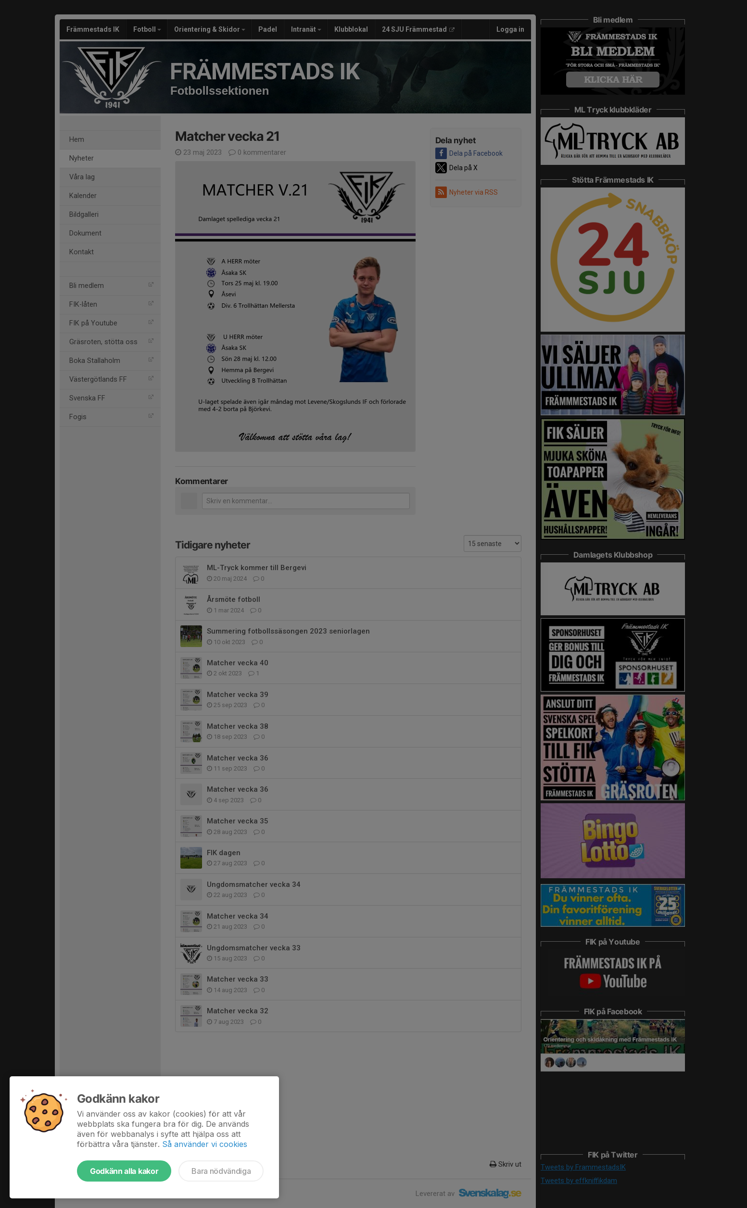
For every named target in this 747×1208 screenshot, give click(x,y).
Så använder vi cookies (204, 1144)
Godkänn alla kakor (124, 1171)
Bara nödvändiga (221, 1171)
